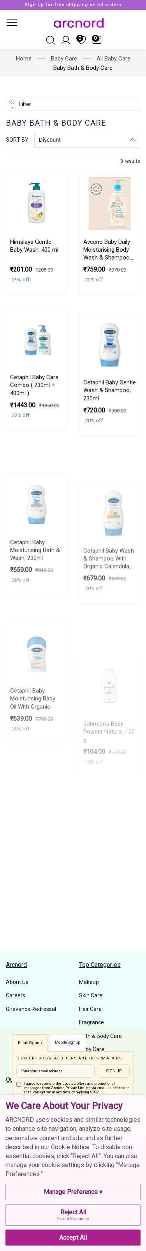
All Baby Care (113, 58)
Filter (18, 104)
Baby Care (64, 58)
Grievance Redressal (31, 1009)
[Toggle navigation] (11, 22)
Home (24, 58)
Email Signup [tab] (30, 1043)
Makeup (89, 982)
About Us (17, 982)
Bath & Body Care (100, 1036)
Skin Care (90, 995)
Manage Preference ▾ (73, 1192)
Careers (15, 995)
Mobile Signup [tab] (67, 1042)
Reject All (73, 1214)
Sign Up (113, 1071)
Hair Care (90, 1009)
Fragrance (91, 1022)
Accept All (73, 1237)
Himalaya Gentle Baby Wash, (34, 274)
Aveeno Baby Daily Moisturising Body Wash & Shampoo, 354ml (107, 295)
